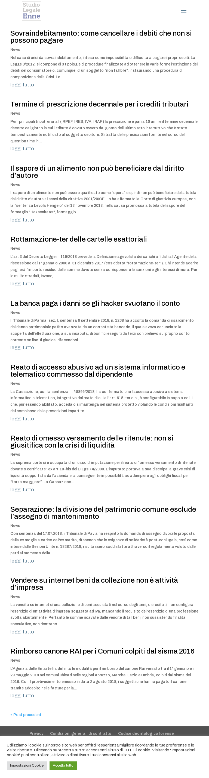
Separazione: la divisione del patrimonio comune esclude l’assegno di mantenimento (103, 512)
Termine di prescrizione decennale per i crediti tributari (99, 104)
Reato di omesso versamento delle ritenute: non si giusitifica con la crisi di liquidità (91, 441)
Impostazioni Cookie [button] (27, 765)
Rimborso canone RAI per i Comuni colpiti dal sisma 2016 (102, 651)
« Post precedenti (26, 715)
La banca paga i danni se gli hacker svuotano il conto (95, 303)
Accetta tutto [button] (63, 765)
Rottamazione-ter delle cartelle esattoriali (78, 239)
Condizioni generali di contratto (80, 734)
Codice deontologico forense (146, 734)
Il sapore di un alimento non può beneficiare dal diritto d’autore (97, 171)
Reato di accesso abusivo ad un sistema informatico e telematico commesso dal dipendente (97, 370)
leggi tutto (22, 85)
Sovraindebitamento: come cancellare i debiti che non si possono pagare (101, 36)
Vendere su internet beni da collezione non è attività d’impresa (94, 583)
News (15, 50)
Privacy (36, 734)
